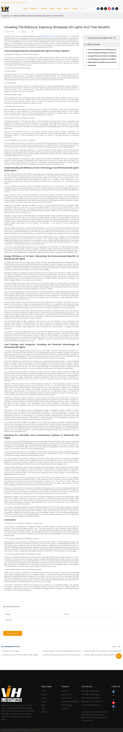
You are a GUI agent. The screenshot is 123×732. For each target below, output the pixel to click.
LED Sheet (65, 708)
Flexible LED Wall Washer (70, 701)
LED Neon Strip (67, 698)
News (119, 646)
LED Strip (64, 691)
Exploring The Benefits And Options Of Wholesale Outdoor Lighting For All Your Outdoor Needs (62, 655)
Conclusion (92, 65)
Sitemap (35, 730)
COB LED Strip (66, 694)
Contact (44, 712)
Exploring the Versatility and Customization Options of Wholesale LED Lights (102, 62)
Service (44, 698)
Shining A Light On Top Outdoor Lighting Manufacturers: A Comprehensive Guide (62, 651)
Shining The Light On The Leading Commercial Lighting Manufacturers (103, 651)
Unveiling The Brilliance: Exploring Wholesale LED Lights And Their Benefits (37, 16)
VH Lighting (5, 16)
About (43, 708)
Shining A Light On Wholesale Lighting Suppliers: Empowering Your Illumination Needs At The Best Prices (103, 655)
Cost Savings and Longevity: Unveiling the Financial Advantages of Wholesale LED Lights (102, 59)
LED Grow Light (67, 705)
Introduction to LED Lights (11, 651)
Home (43, 691)
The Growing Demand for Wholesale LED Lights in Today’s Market (102, 50)
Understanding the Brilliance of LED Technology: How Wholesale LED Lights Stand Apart (102, 53)
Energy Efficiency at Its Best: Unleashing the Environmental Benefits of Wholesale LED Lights (102, 56)
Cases (114, 646)
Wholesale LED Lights (49, 36)
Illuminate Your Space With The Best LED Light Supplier (20, 655)
